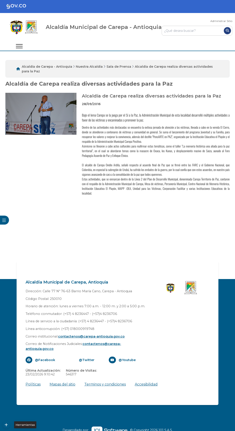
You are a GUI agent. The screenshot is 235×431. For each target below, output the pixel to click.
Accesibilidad (146, 384)
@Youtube (127, 360)
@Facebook (45, 360)
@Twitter (86, 360)
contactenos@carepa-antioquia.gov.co (91, 336)
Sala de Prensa (119, 67)
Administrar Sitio (221, 21)
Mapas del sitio (62, 384)
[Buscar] (227, 30)
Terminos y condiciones (105, 384)
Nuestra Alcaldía (89, 67)
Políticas (33, 384)
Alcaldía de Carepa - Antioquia (47, 67)
